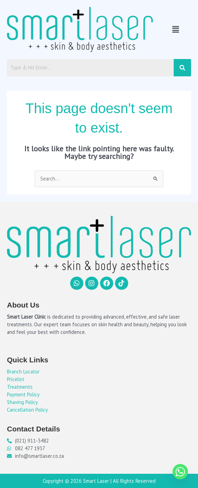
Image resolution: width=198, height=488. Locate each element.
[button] (175, 29)
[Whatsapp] (180, 471)
